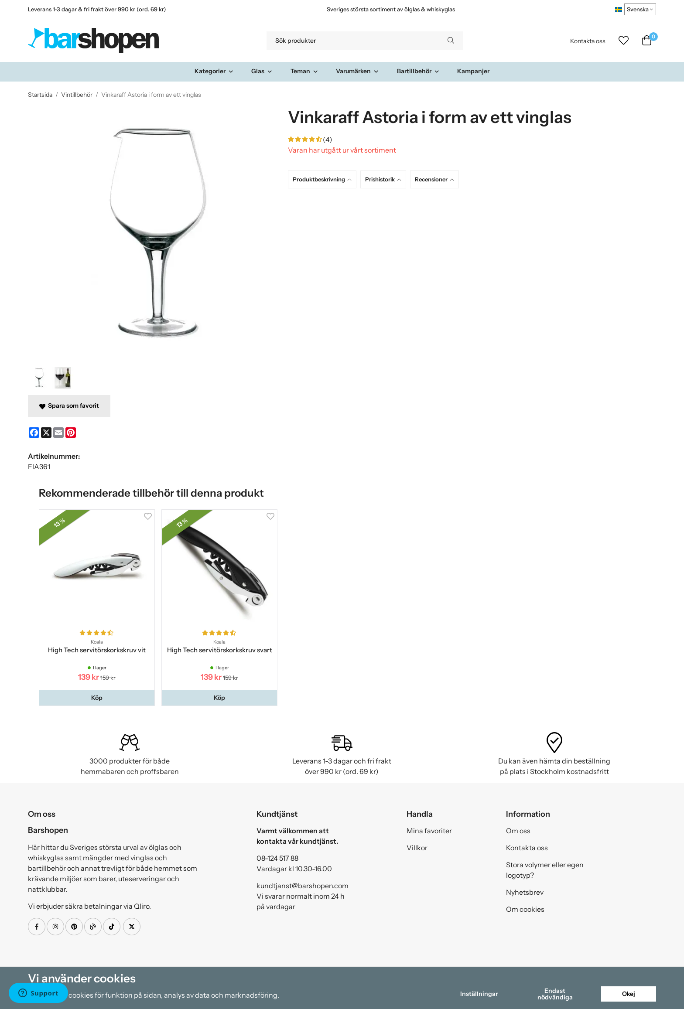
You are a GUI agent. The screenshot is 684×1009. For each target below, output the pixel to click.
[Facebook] (34, 432)
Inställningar (479, 994)
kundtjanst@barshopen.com (302, 885)
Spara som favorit (69, 405)
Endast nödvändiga (555, 994)
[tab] (324, 179)
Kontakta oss (587, 40)
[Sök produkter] (353, 40)
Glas (262, 71)
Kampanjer (473, 71)
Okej (628, 994)
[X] (46, 432)
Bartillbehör (418, 71)
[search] (451, 40)
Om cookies (525, 909)
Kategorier (214, 71)
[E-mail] (58, 432)
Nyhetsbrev (525, 892)
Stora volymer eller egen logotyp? (545, 869)
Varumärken (357, 71)
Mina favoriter (429, 830)
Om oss (518, 830)
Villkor (417, 847)
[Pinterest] (71, 432)
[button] (96, 697)
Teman (304, 71)
